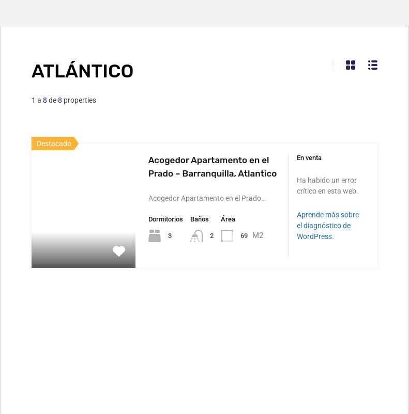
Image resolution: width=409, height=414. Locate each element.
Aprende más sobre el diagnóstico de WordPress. (328, 226)
